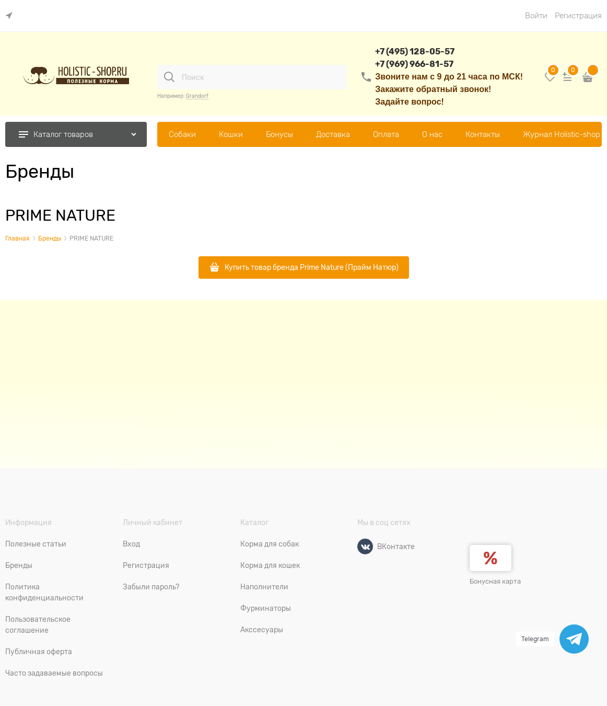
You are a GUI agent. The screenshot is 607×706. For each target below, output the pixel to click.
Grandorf (197, 96)
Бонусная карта (495, 581)
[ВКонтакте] (365, 546)
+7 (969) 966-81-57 (414, 64)
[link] (11, 16)
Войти (536, 16)
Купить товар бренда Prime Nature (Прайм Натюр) (312, 267)
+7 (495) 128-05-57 (414, 51)
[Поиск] (169, 76)
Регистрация (578, 16)
